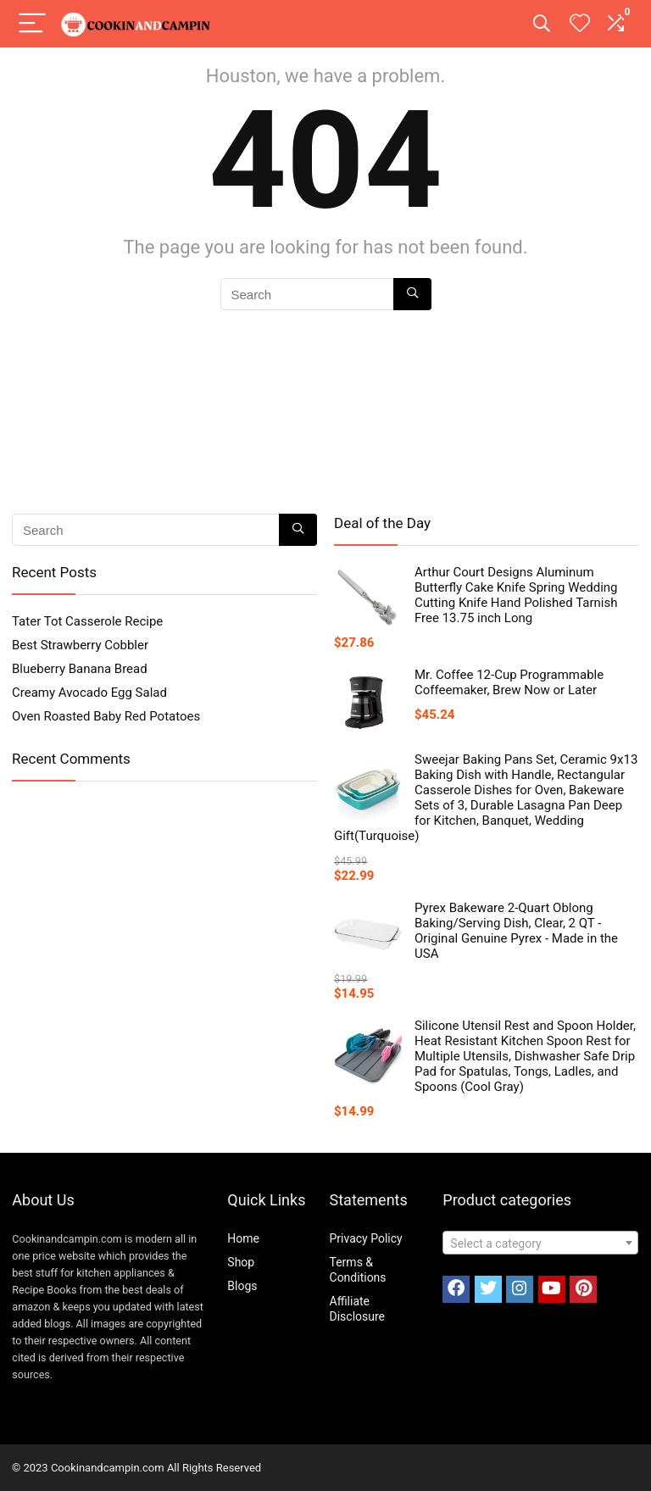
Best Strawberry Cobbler (80, 645)
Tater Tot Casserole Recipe (87, 621)
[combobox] (540, 1243)
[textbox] (540, 1243)
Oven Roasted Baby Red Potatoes (106, 716)
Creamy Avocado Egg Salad (89, 692)
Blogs (242, 1286)
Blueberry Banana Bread (79, 668)
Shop (240, 1262)
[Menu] (32, 24)
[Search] (541, 24)
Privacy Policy (366, 1238)
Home (243, 1238)
